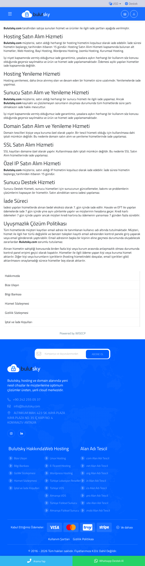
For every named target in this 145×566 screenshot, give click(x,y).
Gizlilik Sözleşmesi (24, 473)
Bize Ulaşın (20, 458)
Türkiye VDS (57, 488)
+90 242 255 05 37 (27, 399)
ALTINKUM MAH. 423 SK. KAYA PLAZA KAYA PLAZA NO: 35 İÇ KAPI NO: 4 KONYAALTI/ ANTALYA (36, 418)
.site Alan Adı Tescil (97, 503)
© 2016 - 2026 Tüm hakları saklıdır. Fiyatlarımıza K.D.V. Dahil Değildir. (72, 551)
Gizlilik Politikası (83, 539)
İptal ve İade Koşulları (26, 488)
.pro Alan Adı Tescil (97, 495)
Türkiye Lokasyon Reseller (65, 480)
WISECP (80, 333)
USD (113, 3)
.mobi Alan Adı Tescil (98, 510)
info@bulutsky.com (23, 406)
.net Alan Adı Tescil (97, 466)
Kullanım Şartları (59, 539)
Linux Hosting (58, 458)
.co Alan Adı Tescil (96, 488)
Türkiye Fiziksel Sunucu (63, 503)
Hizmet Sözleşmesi (25, 480)
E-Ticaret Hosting (60, 466)
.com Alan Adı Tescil (97, 458)
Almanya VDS (58, 495)
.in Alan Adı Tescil (96, 480)
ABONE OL (97, 354)
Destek (131, 3)
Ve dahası (124, 527)
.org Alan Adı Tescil (97, 473)
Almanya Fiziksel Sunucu (64, 510)
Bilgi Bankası (21, 466)
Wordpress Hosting (61, 473)
